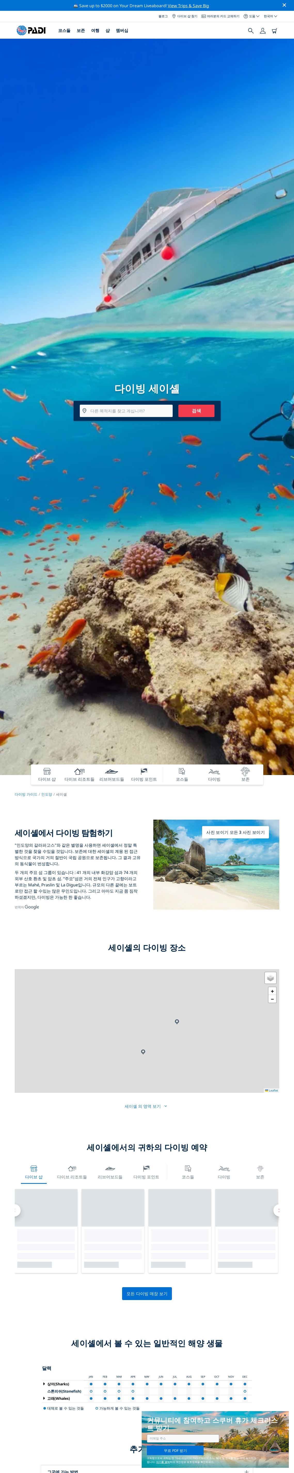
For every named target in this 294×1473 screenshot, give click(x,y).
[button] (177, 1022)
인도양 (46, 794)
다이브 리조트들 (72, 1171)
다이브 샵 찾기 (184, 16)
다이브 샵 (34, 1171)
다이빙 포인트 (146, 1171)
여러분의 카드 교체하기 (221, 16)
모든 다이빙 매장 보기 (147, 1293)
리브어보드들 (110, 1171)
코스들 (64, 30)
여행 (95, 30)
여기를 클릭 (163, 1462)
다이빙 (224, 1171)
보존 (81, 30)
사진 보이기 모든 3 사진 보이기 (235, 832)
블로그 (163, 16)
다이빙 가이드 (26, 794)
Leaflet (271, 1090)
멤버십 (122, 30)
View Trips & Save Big (188, 6)
